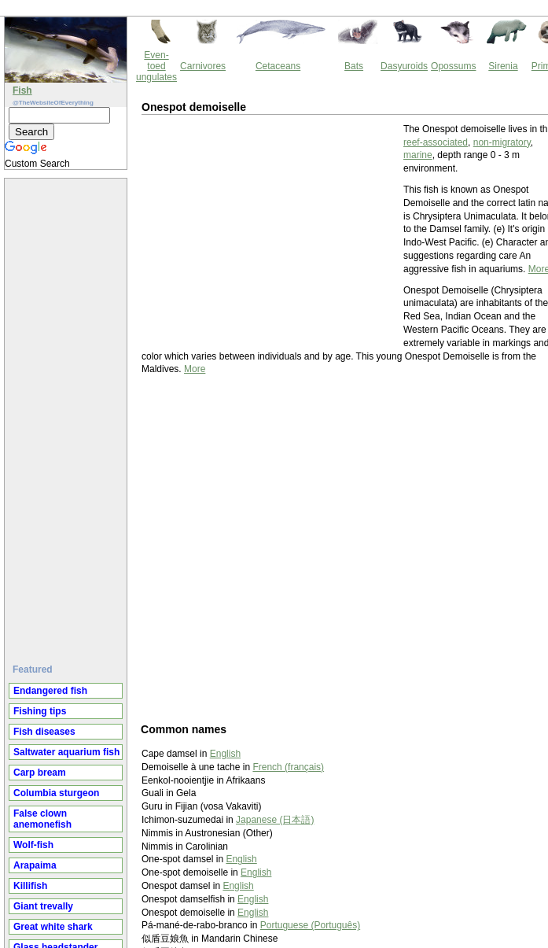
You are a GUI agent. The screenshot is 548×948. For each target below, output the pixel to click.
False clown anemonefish (42, 819)
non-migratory (502, 142)
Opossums (453, 66)
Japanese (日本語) (275, 819)
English (225, 753)
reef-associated (435, 142)
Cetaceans (278, 66)
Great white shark (53, 926)
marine (417, 154)
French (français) (288, 767)
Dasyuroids (404, 66)
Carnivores (203, 66)
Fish (22, 90)
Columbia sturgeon (56, 793)
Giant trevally (43, 906)
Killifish (30, 885)
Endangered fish (50, 690)
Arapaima (35, 865)
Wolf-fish (33, 844)
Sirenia (502, 66)
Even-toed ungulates (156, 66)
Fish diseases (44, 731)
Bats (353, 66)
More (194, 368)
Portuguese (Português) (310, 925)
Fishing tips (39, 711)
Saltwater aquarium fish (66, 752)
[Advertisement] (68, 415)
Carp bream (39, 772)
